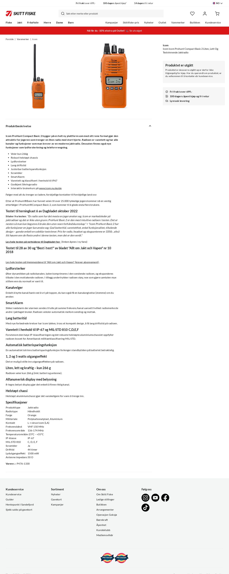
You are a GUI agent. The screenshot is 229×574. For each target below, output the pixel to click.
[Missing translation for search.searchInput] (62, 14)
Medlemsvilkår (104, 535)
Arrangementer (105, 509)
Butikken (195, 22)
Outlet (162, 22)
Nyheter (148, 22)
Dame (59, 22)
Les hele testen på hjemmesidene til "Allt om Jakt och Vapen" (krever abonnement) (52, 262)
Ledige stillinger (105, 499)
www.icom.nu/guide (50, 188)
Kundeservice (213, 22)
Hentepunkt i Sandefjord (20, 504)
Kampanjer (111, 22)
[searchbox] (114, 13)
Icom (34, 39)
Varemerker (178, 22)
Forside (10, 39)
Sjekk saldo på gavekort (19, 509)
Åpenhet (101, 524)
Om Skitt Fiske (104, 494)
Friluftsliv (33, 22)
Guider (10, 499)
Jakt (19, 22)
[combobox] (111, 13)
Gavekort (56, 499)
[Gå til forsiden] (21, 13)
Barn (71, 22)
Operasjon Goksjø (106, 514)
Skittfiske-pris (131, 22)
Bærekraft (102, 519)
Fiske (9, 22)
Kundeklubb (103, 530)
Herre (47, 22)
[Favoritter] (192, 13)
